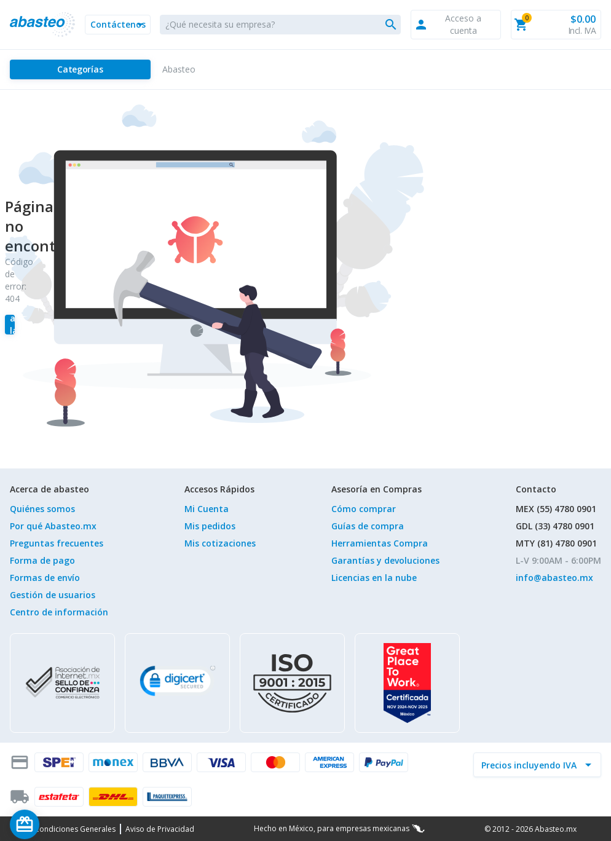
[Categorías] (80, 69)
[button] (117, 24)
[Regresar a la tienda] (10, 324)
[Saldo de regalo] (62, 824)
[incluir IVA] (529, 765)
